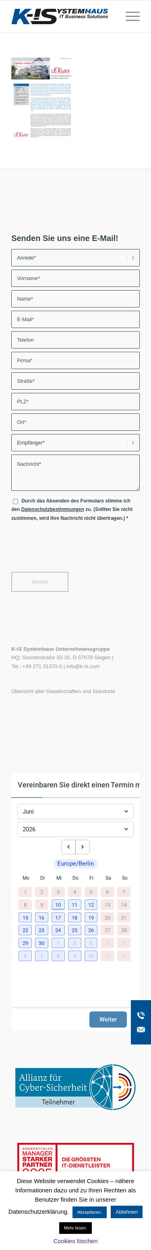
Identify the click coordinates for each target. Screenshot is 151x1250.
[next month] (82, 847)
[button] (59, 905)
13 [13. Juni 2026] (107, 904)
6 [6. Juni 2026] (107, 892)
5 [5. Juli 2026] (123, 942)
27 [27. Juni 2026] (107, 929)
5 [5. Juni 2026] (90, 892)
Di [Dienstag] (42, 878)
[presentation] (72, 550)
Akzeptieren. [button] (89, 1212)
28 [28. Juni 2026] (124, 929)
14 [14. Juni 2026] (124, 904)
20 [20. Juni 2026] (107, 917)
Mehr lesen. (75, 1227)
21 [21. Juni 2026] (124, 917)
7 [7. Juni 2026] (123, 892)
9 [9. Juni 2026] (41, 904)
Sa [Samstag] (108, 878)
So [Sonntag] (125, 878)
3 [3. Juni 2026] (58, 892)
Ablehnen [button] (127, 1212)
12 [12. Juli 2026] (124, 955)
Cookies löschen (75, 1241)
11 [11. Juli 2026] (107, 955)
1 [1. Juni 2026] (25, 892)
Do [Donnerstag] (75, 878)
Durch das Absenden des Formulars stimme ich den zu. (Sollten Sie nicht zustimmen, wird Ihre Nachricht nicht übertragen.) (71, 509)
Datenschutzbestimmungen (52, 509)
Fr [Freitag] (91, 878)
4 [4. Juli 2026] (107, 942)
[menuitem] (129, 16)
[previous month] (68, 847)
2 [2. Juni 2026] (41, 892)
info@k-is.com (83, 666)
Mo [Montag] (26, 878)
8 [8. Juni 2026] (25, 904)
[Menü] (129, 16)
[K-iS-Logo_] (62, 16)
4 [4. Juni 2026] (74, 892)
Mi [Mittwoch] (59, 878)
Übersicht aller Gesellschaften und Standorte (63, 691)
